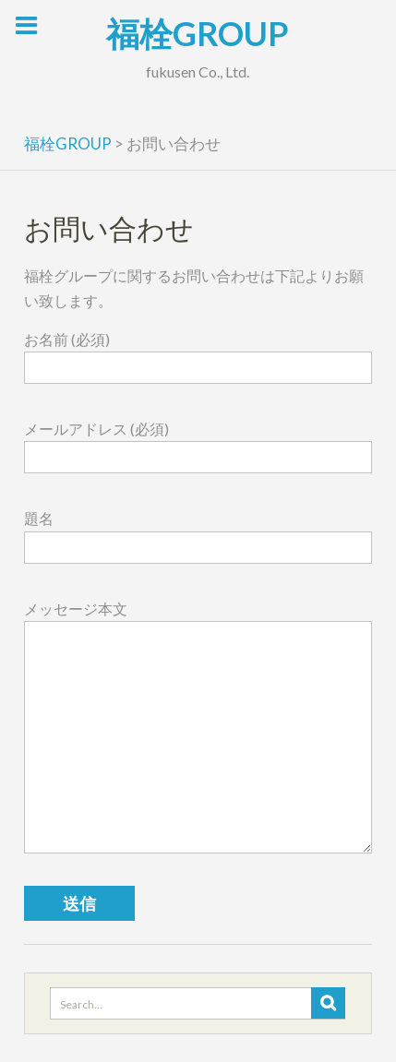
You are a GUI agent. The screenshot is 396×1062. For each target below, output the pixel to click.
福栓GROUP (197, 33)
